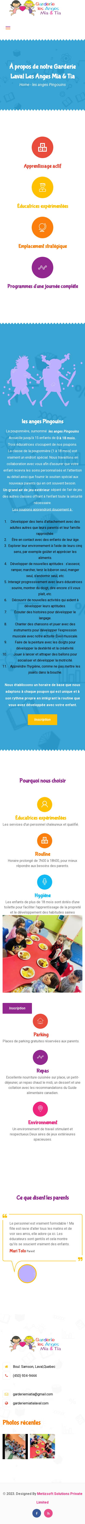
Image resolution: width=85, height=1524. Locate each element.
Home (24, 84)
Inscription (42, 720)
